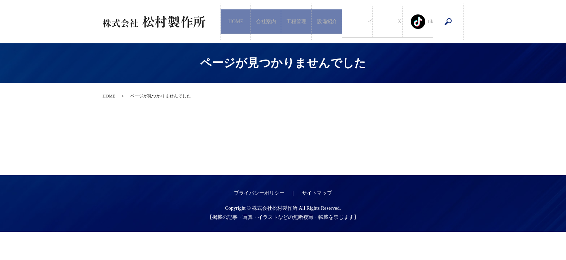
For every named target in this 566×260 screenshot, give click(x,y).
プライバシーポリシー (259, 193)
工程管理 (296, 21)
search (448, 22)
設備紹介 (327, 21)
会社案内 (266, 21)
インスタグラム (357, 22)
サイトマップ (317, 193)
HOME (235, 21)
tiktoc (418, 22)
